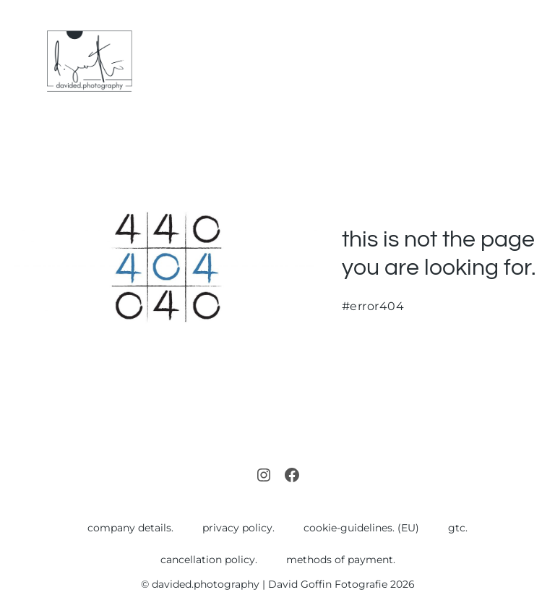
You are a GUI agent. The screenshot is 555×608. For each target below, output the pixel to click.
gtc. (458, 527)
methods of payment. (340, 559)
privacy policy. (238, 527)
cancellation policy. (208, 559)
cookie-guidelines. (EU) (361, 527)
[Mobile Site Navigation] (535, 62)
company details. (130, 527)
